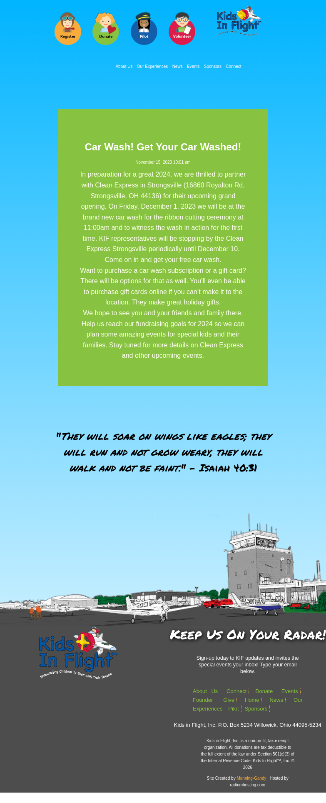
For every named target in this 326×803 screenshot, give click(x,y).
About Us (123, 66)
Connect (233, 66)
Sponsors (212, 66)
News (177, 66)
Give (228, 700)
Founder (203, 700)
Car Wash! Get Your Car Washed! (163, 146)
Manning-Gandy (251, 778)
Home (252, 700)
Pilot (233, 709)
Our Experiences (152, 66)
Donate (264, 691)
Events (193, 66)
